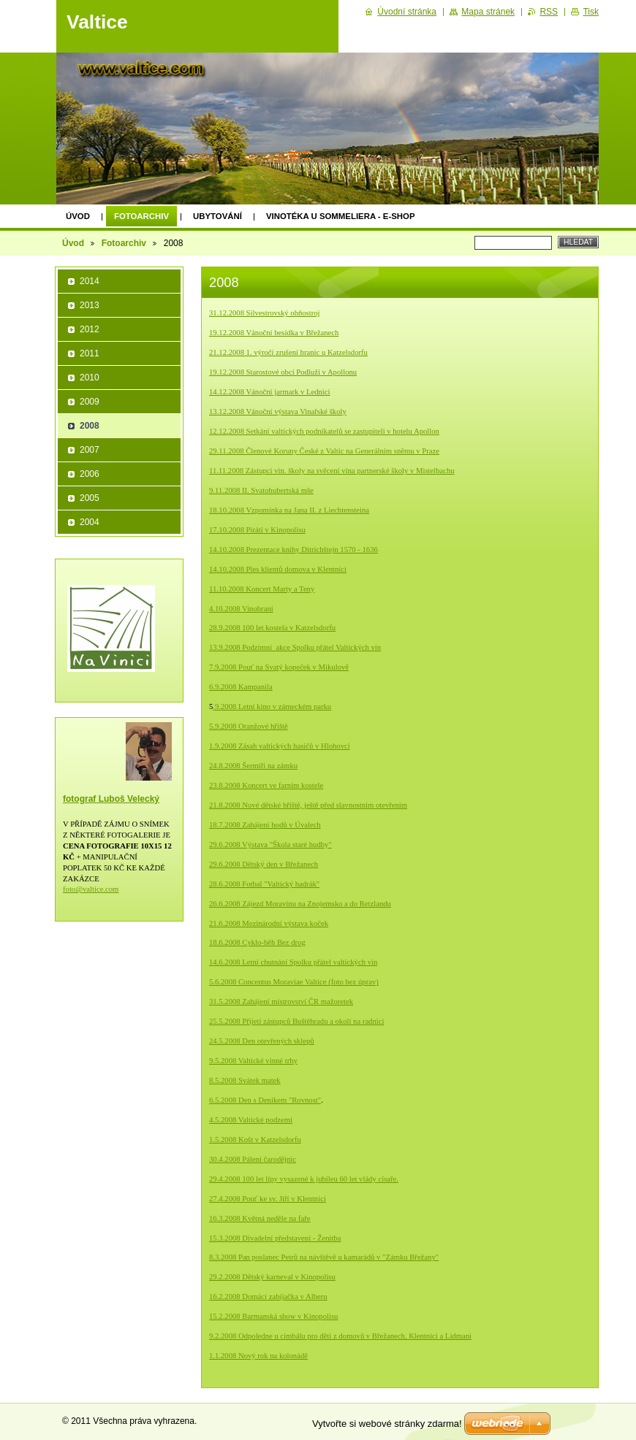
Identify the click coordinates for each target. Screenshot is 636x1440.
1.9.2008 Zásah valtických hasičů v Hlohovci (279, 746)
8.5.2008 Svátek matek (245, 1080)
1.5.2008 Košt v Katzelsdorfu (255, 1139)
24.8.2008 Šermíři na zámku (253, 766)
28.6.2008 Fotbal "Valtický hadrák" (264, 884)
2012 (89, 329)
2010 (89, 377)
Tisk (591, 12)
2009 (89, 402)
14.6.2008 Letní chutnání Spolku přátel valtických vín (293, 962)
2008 (89, 426)
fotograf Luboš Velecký (111, 799)
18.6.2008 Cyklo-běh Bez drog (257, 942)
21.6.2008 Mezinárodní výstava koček (268, 923)
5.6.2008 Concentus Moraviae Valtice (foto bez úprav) (294, 982)
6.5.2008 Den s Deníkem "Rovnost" (265, 1100)
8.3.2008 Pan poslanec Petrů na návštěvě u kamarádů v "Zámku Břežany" (324, 1257)
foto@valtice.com (90, 889)
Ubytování (217, 216)
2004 (89, 522)
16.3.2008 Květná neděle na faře (259, 1218)
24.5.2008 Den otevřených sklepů (261, 1041)
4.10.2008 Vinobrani (241, 609)
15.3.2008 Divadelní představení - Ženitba (275, 1238)
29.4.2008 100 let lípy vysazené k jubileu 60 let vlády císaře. (303, 1179)
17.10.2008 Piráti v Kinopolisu (257, 530)
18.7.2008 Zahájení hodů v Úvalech (265, 825)
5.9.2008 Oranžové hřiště (248, 726)
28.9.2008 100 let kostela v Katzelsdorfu (272, 628)
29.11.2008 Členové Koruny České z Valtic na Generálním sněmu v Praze (324, 451)
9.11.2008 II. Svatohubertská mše (261, 490)
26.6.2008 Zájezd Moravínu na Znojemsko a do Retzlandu (300, 904)
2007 (89, 450)
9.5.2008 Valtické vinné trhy (253, 1061)
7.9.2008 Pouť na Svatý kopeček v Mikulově (279, 667)
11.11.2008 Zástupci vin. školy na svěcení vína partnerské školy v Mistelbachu (332, 471)
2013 (89, 305)
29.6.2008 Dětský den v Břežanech (263, 864)
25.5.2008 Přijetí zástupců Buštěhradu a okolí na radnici (296, 1021)
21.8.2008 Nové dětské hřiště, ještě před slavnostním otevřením (308, 805)
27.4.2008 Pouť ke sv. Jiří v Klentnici (267, 1199)
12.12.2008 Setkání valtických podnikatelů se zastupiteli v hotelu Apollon (324, 431)
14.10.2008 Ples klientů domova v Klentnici (278, 569)
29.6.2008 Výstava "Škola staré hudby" (270, 844)
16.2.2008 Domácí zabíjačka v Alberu (268, 1296)
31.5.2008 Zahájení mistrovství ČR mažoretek (281, 1001)
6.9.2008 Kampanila (241, 687)
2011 (89, 353)
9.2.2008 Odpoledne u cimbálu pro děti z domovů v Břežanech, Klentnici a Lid (340, 1336)
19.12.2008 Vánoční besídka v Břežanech (273, 333)
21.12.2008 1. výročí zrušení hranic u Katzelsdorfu (288, 352)
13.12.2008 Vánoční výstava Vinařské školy (278, 411)
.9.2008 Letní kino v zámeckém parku (272, 706)
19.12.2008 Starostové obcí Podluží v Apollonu (283, 372)
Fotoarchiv (141, 216)
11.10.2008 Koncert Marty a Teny (261, 589)
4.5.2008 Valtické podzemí (250, 1120)
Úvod (78, 216)
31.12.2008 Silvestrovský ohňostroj (264, 313)
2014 (89, 281)
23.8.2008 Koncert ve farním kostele (266, 785)
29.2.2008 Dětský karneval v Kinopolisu (272, 1277)
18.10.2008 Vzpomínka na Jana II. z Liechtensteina (289, 510)
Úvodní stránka (406, 12)
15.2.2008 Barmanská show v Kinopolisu (273, 1316)
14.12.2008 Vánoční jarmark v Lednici (269, 392)
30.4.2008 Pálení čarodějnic (252, 1159)
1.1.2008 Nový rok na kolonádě (258, 1356)
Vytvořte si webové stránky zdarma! (387, 1423)
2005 (89, 498)
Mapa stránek (488, 12)
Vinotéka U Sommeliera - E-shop (340, 216)
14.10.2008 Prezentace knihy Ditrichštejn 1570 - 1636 (293, 549)
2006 (89, 474)
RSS (549, 12)
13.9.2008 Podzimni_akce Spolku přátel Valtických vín (295, 647)
